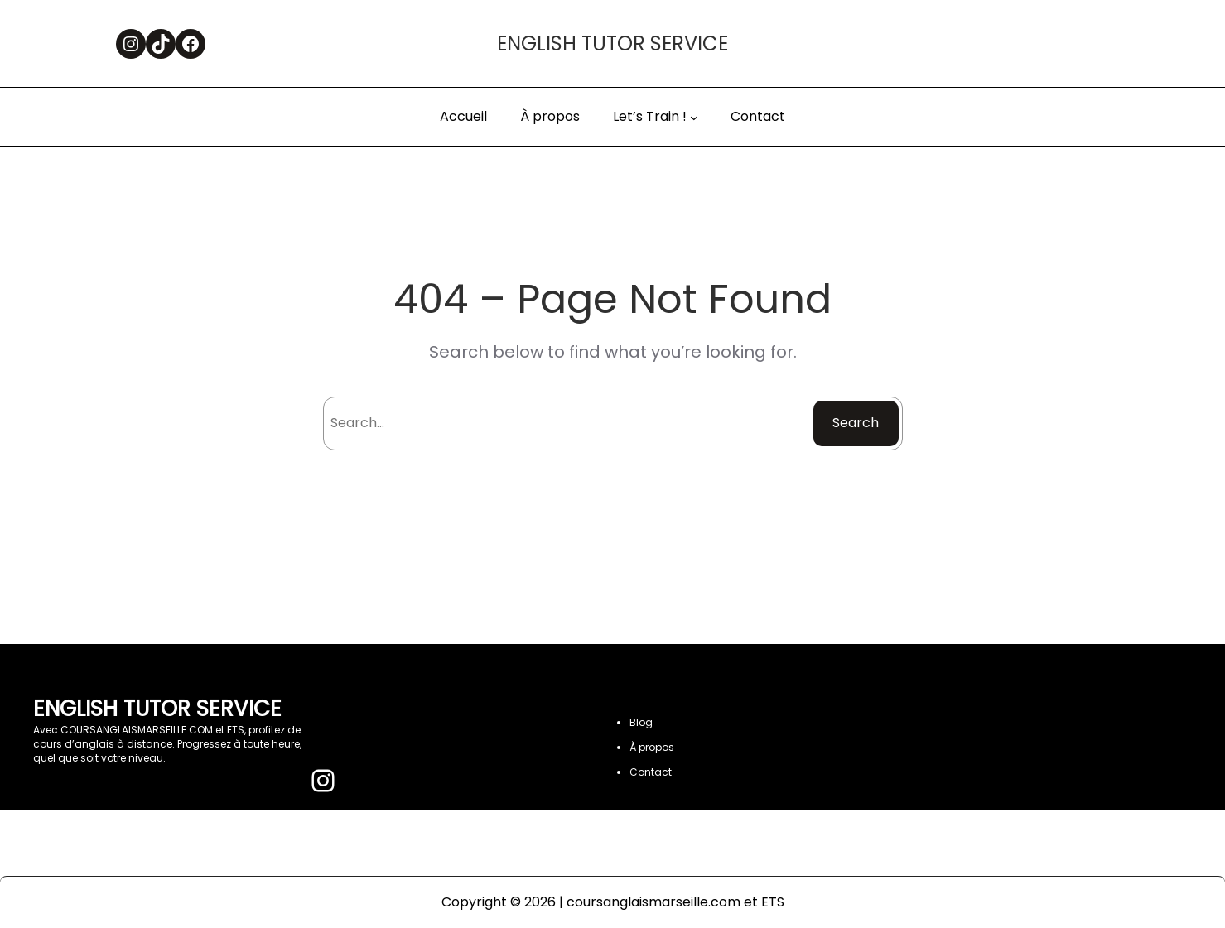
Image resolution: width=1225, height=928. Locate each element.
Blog (641, 722)
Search (855, 422)
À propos (651, 747)
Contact (650, 772)
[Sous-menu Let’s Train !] (694, 117)
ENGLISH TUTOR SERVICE (612, 43)
